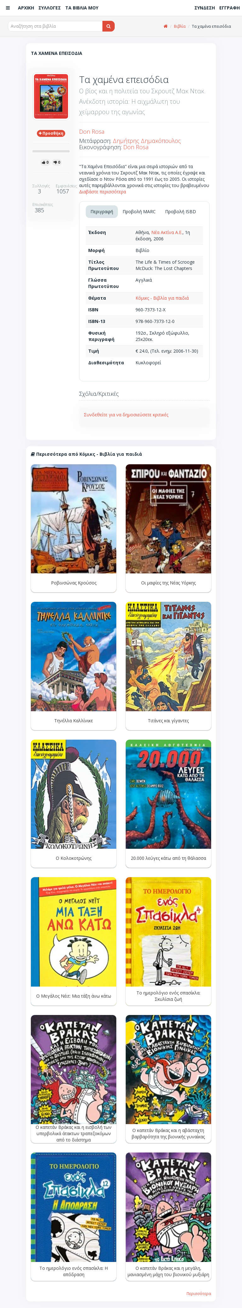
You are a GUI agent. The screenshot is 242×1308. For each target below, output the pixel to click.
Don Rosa (91, 131)
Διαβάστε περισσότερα (102, 192)
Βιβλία (180, 26)
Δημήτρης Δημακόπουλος (147, 140)
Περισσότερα (199, 1293)
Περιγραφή (101, 211)
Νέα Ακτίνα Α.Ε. (166, 232)
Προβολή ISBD (180, 211)
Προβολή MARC (139, 211)
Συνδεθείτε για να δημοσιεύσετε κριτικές (126, 415)
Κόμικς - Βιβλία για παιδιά (162, 298)
